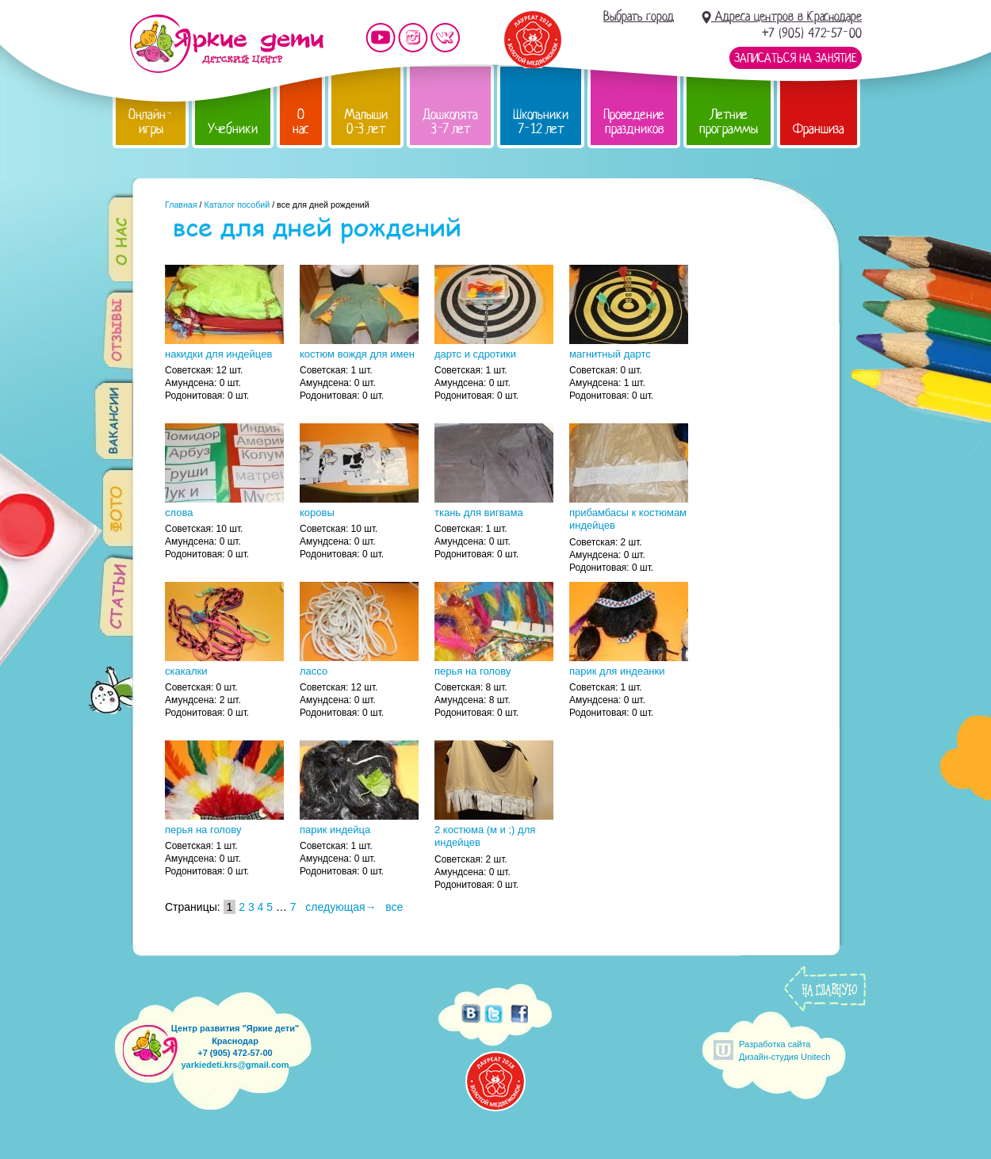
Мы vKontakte (445, 37)
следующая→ (340, 907)
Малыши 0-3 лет (366, 121)
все (394, 907)
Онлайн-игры (150, 121)
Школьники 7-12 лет (540, 121)
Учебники (233, 129)
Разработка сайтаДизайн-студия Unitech (784, 1050)
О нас (301, 121)
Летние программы (728, 121)
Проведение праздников (633, 121)
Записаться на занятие (795, 58)
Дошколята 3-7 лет (450, 121)
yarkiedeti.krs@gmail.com (235, 1064)
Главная (181, 204)
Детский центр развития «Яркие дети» (226, 43)
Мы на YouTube (380, 37)
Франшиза (818, 129)
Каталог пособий (237, 204)
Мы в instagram (413, 37)
